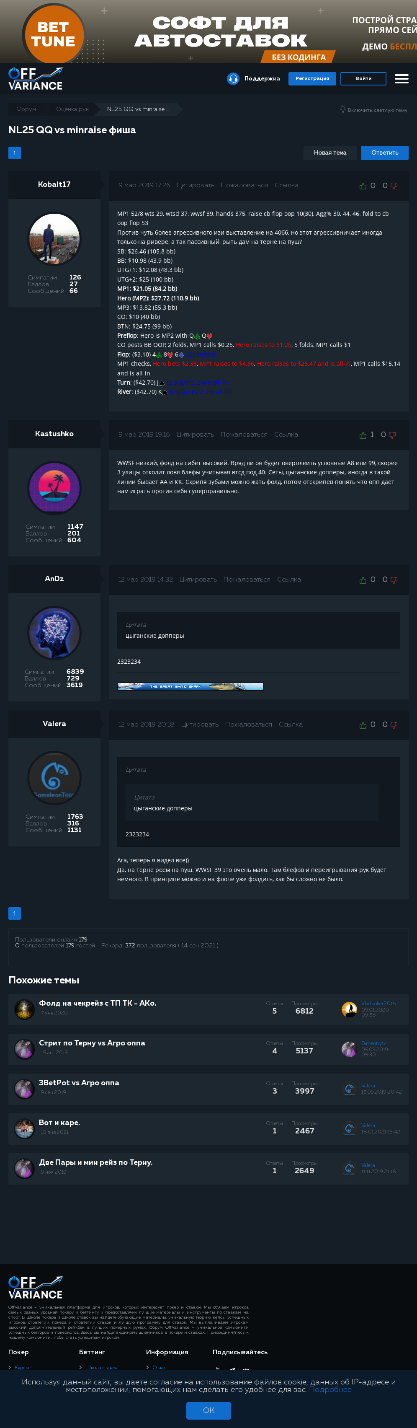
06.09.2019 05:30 (374, 1053)
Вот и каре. (59, 1123)
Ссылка (287, 185)
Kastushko (54, 434)
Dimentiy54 (374, 1043)
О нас (159, 1368)
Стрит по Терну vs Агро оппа (92, 1043)
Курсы (22, 1368)
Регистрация (312, 78)
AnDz (54, 579)
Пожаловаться (244, 185)
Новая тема (330, 153)
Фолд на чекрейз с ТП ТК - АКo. (97, 1003)
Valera (54, 724)
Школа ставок (101, 1368)
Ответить (384, 153)
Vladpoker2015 (378, 1003)
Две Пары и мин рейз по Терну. (95, 1163)
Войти (363, 78)
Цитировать (195, 185)
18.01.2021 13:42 (380, 1132)
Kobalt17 (54, 185)
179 (83, 940)
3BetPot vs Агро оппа (79, 1083)
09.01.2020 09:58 (375, 1013)
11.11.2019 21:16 (378, 1171)
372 (130, 946)
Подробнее (330, 1390)
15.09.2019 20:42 (381, 1092)
